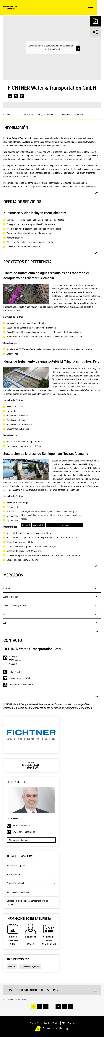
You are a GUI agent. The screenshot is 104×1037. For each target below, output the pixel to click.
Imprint (47, 1023)
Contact (56, 1023)
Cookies (71, 1023)
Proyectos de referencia (47, 114)
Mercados (66, 114)
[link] (10, 96)
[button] (96, 7)
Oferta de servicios (25, 114)
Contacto (79, 114)
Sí (78, 48)
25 (58, 1006)
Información (8, 114)
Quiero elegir (64, 525)
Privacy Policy (36, 1023)
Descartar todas (38, 525)
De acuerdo (26, 525)
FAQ (64, 1023)
